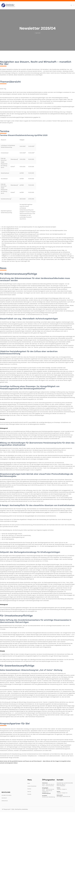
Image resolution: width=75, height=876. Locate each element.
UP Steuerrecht (6, 809)
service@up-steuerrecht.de (63, 796)
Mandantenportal (46, 793)
